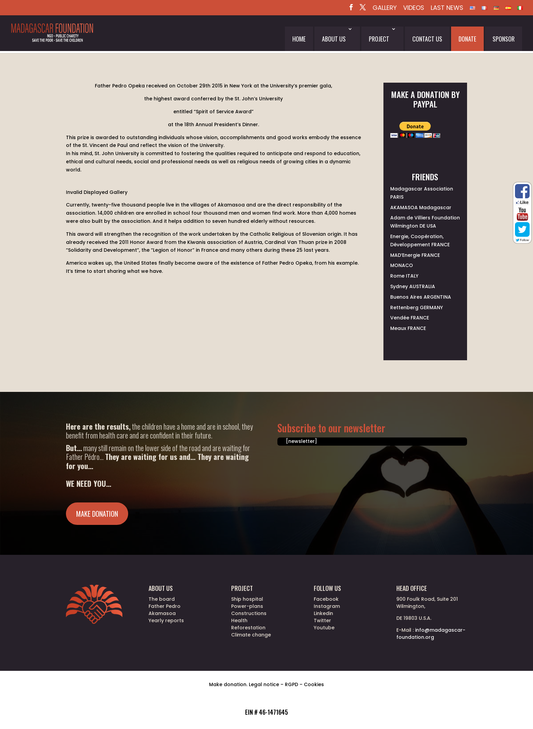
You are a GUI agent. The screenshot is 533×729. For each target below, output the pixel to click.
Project (379, 38)
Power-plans (247, 606)
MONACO (401, 265)
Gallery (385, 8)
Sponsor (504, 38)
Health (239, 620)
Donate (467, 38)
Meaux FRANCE (408, 328)
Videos (413, 8)
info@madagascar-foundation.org (430, 634)
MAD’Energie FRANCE (415, 255)
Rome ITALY (404, 275)
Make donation (97, 514)
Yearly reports (166, 620)
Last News (447, 8)
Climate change (251, 634)
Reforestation (248, 627)
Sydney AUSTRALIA (412, 286)
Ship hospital (247, 599)
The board (162, 599)
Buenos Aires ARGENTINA (420, 297)
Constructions (248, 613)
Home (299, 38)
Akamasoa (162, 613)
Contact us (427, 38)
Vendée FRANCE (409, 317)
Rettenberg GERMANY (416, 307)
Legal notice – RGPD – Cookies (286, 684)
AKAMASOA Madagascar (420, 207)
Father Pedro (164, 606)
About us (334, 38)
